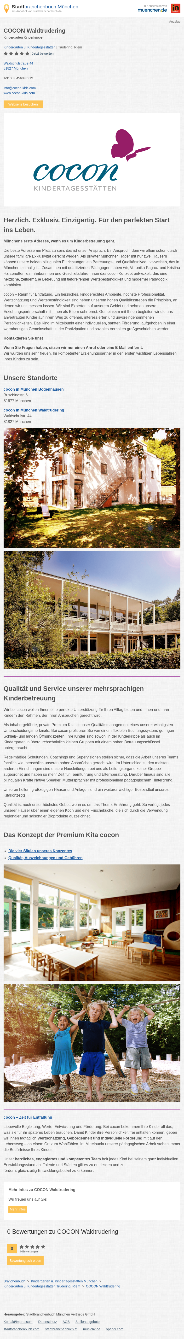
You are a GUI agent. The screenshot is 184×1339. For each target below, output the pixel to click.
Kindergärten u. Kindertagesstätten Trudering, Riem (42, 1286)
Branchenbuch (14, 1281)
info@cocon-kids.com (20, 88)
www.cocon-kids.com (19, 93)
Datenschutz (47, 1322)
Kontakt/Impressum (18, 1322)
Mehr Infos (18, 1209)
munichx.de (91, 1329)
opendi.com (114, 1329)
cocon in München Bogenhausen (34, 389)
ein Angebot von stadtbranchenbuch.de (37, 11)
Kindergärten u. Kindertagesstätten (29, 47)
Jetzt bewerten (43, 53)
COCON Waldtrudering (103, 1286)
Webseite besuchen (23, 104)
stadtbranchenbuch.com (21, 1329)
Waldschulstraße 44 (90, 66)
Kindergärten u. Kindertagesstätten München (64, 1281)
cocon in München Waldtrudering (34, 410)
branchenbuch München (45, 6)
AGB (66, 1322)
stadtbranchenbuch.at (61, 1329)
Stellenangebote (87, 1322)
